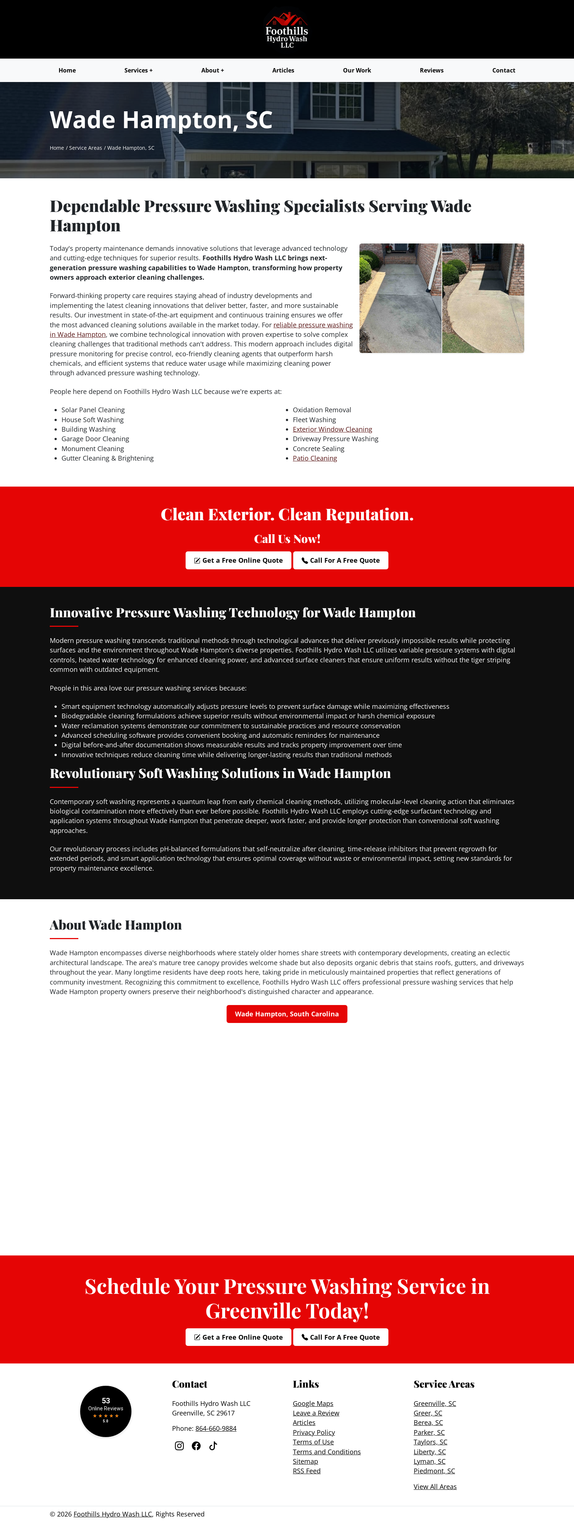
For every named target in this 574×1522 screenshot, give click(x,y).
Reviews (432, 70)
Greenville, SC (435, 1403)
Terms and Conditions (327, 1451)
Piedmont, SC (434, 1470)
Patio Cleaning (315, 458)
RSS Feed (307, 1470)
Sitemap (305, 1461)
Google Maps (313, 1403)
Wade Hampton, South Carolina (287, 1013)
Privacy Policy (314, 1432)
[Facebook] (197, 1446)
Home (67, 70)
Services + (138, 70)
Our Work (357, 70)
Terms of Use (313, 1441)
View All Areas (435, 1486)
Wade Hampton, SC (130, 147)
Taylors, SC (430, 1441)
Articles (283, 70)
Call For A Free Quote (341, 560)
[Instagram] (180, 1446)
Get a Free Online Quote (238, 560)
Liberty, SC (430, 1451)
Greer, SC (428, 1412)
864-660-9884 (215, 1428)
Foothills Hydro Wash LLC (113, 1514)
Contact (503, 70)
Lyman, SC (430, 1461)
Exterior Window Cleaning (332, 429)
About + (212, 70)
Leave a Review (316, 1412)
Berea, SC (428, 1422)
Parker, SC (429, 1432)
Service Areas (85, 147)
